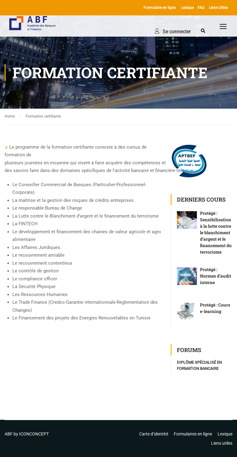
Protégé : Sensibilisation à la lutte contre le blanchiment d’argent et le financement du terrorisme (216, 232)
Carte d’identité (153, 433)
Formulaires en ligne (193, 433)
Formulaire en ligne (159, 8)
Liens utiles (221, 443)
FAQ (201, 8)
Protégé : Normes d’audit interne (215, 276)
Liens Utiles (218, 8)
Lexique (187, 8)
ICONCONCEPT (34, 433)
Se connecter (177, 31)
